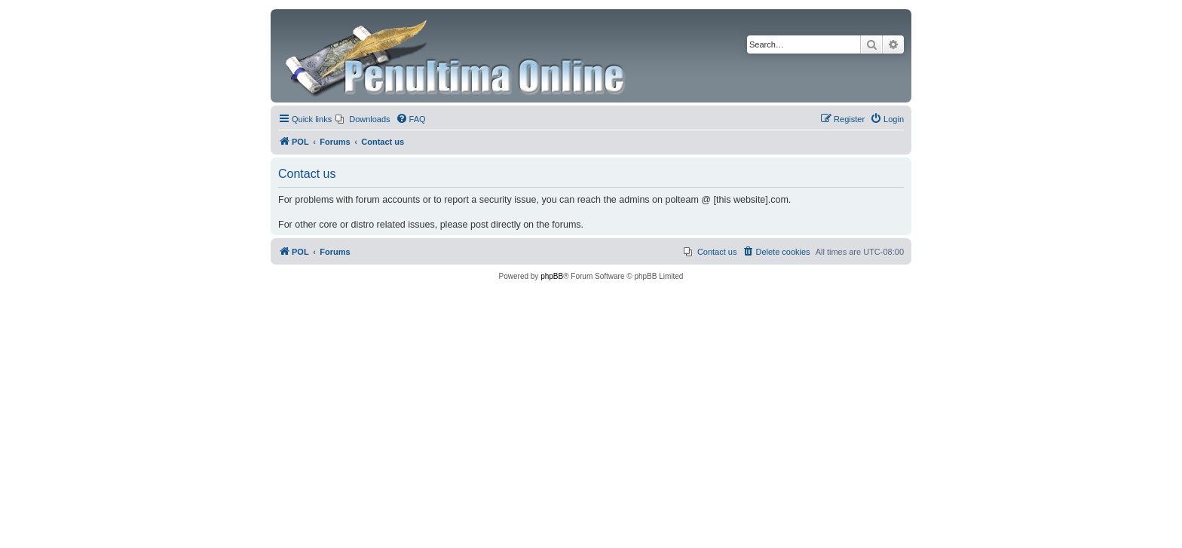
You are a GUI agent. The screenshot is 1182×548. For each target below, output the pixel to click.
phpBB (551, 276)
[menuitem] (362, 119)
